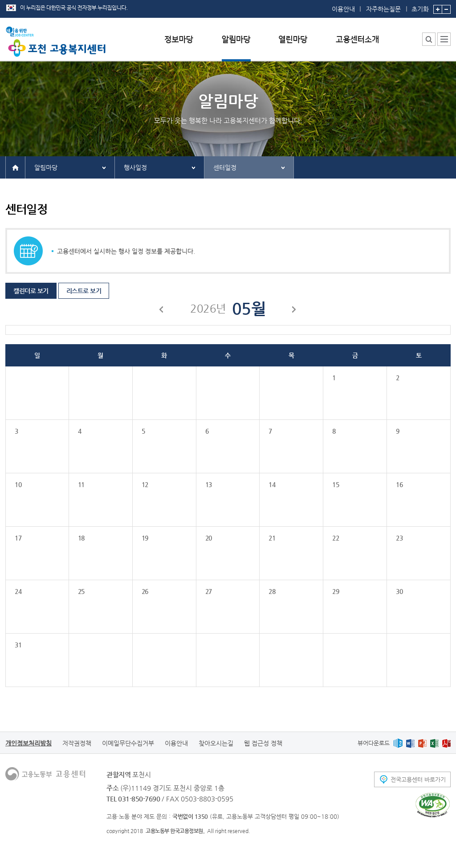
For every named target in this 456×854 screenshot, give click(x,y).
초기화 (420, 6)
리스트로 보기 (84, 290)
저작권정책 (76, 743)
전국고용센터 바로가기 (418, 779)
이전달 (161, 310)
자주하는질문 (383, 8)
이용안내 (343, 8)
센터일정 (224, 167)
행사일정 (135, 167)
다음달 (294, 310)
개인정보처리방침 (28, 743)
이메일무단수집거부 (128, 743)
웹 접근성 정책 (263, 743)
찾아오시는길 (216, 743)
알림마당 (45, 167)
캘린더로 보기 (31, 290)
